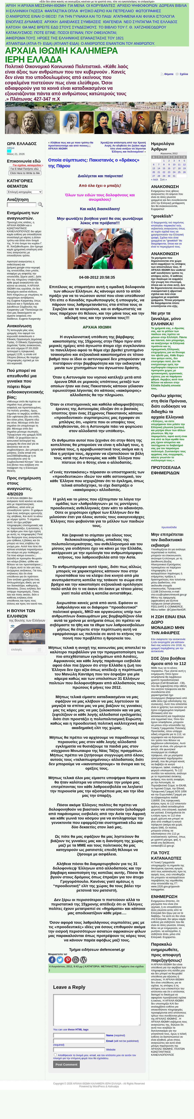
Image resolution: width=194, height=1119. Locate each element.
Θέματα (169, 74)
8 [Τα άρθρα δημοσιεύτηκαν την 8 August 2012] (163, 164)
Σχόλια (184, 74)
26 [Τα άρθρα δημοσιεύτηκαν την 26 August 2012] (184, 172)
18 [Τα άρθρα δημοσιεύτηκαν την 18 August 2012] (179, 168)
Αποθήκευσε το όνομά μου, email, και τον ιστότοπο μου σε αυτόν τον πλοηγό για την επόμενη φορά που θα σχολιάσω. (94, 1063)
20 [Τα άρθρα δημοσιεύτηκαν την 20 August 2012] (153, 172)
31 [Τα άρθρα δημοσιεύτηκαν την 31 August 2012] (174, 176)
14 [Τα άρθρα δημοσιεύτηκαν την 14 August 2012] (158, 168)
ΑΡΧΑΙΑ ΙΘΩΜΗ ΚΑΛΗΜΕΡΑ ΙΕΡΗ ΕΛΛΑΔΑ (61, 55)
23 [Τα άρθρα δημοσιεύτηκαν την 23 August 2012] (169, 172)
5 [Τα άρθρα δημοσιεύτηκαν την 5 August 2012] (184, 161)
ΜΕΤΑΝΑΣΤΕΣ (109, 966)
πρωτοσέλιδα (169, 527)
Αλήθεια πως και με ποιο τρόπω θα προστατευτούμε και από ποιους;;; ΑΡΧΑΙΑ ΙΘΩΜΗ (70, 145)
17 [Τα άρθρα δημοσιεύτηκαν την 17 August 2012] (174, 168)
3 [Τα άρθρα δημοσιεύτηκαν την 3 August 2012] (174, 161)
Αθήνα (10, 147)
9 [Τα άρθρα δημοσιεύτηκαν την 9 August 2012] (168, 164)
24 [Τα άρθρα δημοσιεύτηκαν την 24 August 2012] (174, 172)
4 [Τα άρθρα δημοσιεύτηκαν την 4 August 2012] (179, 161)
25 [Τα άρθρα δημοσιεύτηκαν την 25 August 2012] (179, 172)
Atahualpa (113, 1092)
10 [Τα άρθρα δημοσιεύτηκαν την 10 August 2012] (174, 164)
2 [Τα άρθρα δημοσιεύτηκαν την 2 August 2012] (168, 161)
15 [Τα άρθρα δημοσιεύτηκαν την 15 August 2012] (164, 168)
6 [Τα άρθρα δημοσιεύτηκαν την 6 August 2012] (153, 164)
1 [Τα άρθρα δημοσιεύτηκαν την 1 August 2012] (163, 161)
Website (110, 1055)
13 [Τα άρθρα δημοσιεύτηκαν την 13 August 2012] (153, 168)
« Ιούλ (154, 179)
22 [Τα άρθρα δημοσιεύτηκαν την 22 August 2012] (164, 172)
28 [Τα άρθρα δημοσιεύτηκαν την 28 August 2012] (158, 176)
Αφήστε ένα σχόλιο (132, 966)
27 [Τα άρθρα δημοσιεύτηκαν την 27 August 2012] (153, 176)
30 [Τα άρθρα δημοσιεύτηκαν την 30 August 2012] (169, 176)
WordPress (99, 1092)
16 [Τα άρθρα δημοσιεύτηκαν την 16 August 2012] (169, 168)
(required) (115, 1041)
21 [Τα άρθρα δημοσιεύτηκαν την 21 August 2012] (158, 172)
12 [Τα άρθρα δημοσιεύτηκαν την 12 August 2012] (184, 164)
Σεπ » (163, 179)
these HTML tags (78, 1035)
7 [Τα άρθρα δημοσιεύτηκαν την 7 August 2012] (158, 164)
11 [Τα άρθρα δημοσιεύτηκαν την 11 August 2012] (179, 164)
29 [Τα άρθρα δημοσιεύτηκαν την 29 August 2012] (164, 176)
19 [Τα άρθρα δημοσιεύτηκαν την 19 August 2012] (184, 168)
